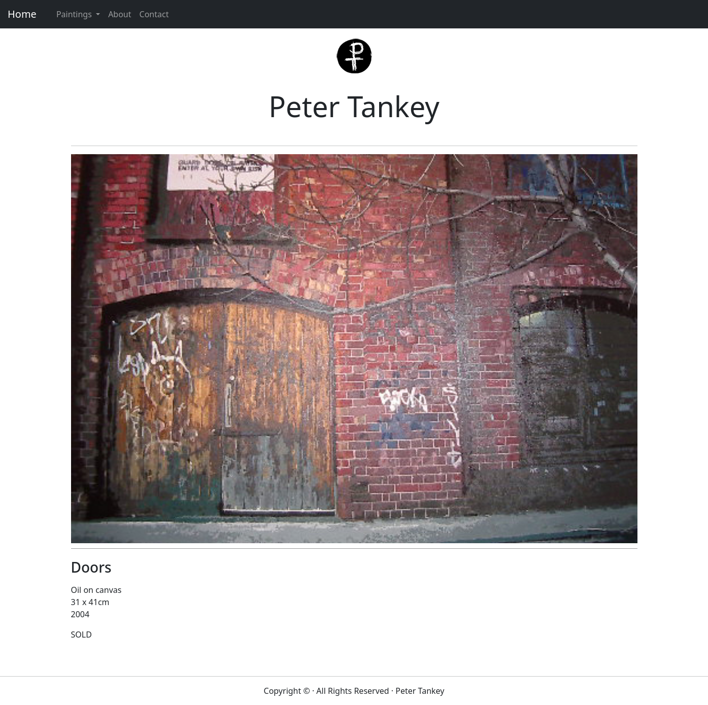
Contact (154, 14)
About (119, 14)
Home (22, 14)
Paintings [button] (75, 14)
